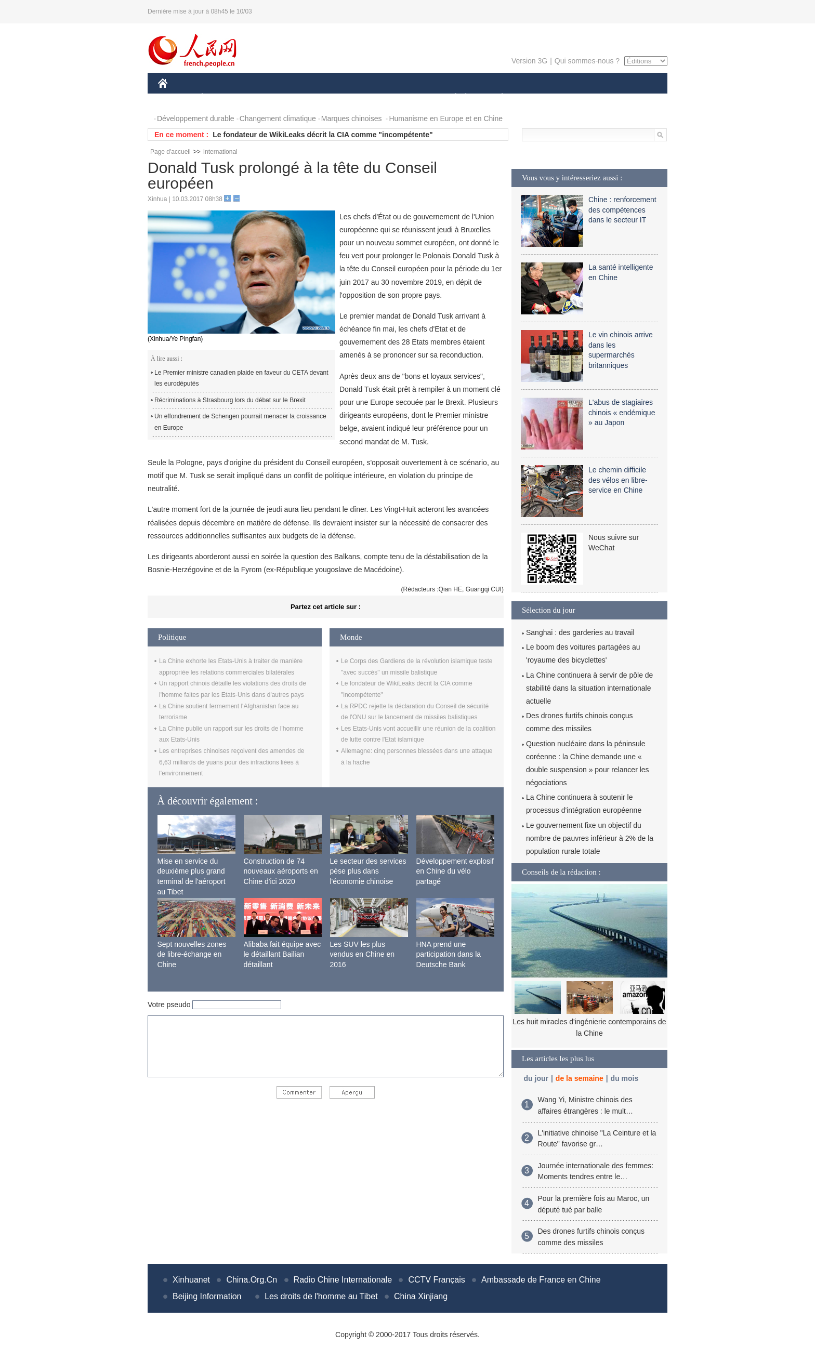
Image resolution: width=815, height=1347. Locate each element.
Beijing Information (207, 1296)
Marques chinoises (351, 118)
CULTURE (404, 98)
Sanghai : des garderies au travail (580, 632)
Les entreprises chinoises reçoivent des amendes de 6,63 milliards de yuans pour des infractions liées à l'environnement (232, 762)
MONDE (268, 98)
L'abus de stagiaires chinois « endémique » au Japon (621, 412)
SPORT (538, 98)
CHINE (176, 98)
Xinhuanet (191, 1279)
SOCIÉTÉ (450, 98)
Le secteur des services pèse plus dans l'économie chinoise (368, 871)
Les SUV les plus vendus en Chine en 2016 (362, 954)
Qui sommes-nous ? (587, 61)
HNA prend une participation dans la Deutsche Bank (448, 954)
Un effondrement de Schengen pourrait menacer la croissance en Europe (240, 422)
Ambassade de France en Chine (540, 1279)
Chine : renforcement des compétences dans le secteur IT (622, 209)
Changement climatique (278, 118)
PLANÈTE (496, 98)
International (220, 151)
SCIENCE (357, 98)
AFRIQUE (312, 98)
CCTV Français (436, 1279)
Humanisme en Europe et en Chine (446, 118)
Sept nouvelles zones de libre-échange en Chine (192, 954)
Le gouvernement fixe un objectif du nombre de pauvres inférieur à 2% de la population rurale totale (589, 838)
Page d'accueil (170, 151)
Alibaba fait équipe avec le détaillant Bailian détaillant (282, 954)
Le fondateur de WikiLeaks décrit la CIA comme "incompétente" (322, 134)
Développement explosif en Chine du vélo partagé (455, 871)
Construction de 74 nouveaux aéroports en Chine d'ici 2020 (281, 871)
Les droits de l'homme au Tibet (321, 1296)
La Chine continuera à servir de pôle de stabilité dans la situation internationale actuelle (589, 688)
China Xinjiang (421, 1296)
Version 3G (529, 61)
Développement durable (195, 118)
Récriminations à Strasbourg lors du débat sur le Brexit (230, 400)
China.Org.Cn (251, 1279)
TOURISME (582, 98)
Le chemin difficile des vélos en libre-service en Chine (618, 480)
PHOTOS (630, 98)
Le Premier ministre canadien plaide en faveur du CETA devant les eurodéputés (241, 378)
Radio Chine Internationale (343, 1279)
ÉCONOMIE (221, 98)
